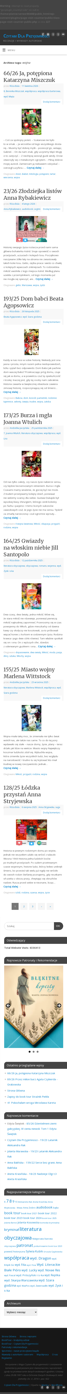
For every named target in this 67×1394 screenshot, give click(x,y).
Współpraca (43, 1354)
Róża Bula (14, 86)
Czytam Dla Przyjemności (26, 35)
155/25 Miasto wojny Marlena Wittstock (29, 673)
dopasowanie (22, 652)
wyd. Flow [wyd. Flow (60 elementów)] (31, 1265)
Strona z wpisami (28, 1336)
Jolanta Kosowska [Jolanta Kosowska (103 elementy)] (28, 1222)
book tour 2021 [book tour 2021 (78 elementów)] (29, 1213)
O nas (55, 1354)
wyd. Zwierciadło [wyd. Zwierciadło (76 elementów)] (39, 1285)
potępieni (44, 173)
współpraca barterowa (49, 91)
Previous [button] (8, 1005)
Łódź (18, 892)
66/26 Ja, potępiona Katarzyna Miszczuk (29, 76)
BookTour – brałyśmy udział (15, 1340)
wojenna (52, 565)
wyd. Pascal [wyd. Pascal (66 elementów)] (9, 1275)
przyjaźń (55, 523)
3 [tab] (38, 1052)
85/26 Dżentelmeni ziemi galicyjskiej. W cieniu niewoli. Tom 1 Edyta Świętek (31, 1129)
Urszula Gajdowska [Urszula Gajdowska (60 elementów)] (53, 1251)
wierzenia (8, 177)
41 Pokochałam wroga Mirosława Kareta (31, 1102)
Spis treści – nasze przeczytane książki (20, 1350)
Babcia (19, 398)
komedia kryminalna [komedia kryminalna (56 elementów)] (49, 1222)
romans (43, 565)
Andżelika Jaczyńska (19, 428)
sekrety (17, 401)
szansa (33, 892)
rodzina (7, 527)
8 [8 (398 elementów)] (10, 1201)
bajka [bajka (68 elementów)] (55, 1207)
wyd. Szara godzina (32, 316)
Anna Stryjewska (46, 807)
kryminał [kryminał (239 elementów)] (11, 1229)
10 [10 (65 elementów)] (16, 1201)
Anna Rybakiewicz (12, 209)
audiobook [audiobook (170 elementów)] (44, 1207)
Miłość (37, 523)
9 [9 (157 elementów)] (13, 1201)
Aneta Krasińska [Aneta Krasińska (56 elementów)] (40, 1202)
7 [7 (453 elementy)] (7, 1201)
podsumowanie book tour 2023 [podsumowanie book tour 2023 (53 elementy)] (48, 1246)
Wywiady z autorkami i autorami (17, 1354)
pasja (59, 652)
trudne (33, 401)
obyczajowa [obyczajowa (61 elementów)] (10, 1246)
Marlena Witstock (34, 687)
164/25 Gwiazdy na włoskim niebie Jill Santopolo (30, 548)
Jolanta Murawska (17, 1151)
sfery (5, 656)
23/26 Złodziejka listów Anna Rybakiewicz (32, 194)
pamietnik (42, 398)
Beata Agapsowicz (13, 316)
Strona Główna (16, 1090)
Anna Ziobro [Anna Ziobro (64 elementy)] (29, 1207)
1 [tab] (30, 1052)
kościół (32, 398)
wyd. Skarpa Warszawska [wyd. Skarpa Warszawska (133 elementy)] (21, 1280)
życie (47, 892)
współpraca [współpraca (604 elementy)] (16, 1257)
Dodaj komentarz (51, 101)
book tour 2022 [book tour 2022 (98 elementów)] (47, 1213)
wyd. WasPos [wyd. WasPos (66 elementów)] (23, 1285)
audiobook (27, 209)
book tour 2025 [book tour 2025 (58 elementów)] (49, 1218)
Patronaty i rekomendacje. (15, 1347)
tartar (53, 173)
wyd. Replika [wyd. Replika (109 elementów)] (52, 1275)
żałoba (47, 401)
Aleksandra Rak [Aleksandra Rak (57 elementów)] (25, 1202)
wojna (17, 177)
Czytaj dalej (35, 167)
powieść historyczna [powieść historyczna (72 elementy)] (14, 1251)
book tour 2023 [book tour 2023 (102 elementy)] (13, 1218)
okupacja (45, 523)
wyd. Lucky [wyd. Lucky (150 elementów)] (29, 1270)
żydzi (42, 285)
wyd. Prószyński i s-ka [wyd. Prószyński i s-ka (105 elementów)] (30, 1275)
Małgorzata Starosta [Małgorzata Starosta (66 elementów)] (42, 1238)
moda (52, 652)
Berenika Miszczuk (15, 91)
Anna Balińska (15, 1162)
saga (57, 807)
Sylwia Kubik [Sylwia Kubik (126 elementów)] (34, 1251)
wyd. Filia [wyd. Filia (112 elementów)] (20, 1265)
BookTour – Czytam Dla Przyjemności (20, 1343)
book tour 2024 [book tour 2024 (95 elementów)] (32, 1218)
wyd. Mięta (9, 96)
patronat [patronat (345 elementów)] (24, 1245)
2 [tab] (34, 1052)
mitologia (33, 173)
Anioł (18, 173)
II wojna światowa (24, 523)
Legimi (37, 209)
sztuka (12, 656)
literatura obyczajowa (32, 433)
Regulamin (7, 1358)
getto (18, 285)
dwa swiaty (35, 652)
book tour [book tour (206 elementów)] (12, 1213)
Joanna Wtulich (13, 433)
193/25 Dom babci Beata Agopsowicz (33, 302)
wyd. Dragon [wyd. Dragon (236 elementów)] (40, 1258)
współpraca (31, 91)
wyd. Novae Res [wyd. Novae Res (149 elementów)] (49, 1270)
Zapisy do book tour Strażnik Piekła (28, 1096)
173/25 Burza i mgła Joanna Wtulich (27, 418)
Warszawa (27, 285)
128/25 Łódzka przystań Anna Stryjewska (22, 794)
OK (57, 925)
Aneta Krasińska (17, 1174)
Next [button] (58, 1005)
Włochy (20, 656)
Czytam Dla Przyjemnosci (22, 1140)
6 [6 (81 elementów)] (5, 1201)
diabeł (25, 173)
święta (25, 401)
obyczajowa (32, 565)
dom (25, 398)
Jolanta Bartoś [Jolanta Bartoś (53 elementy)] (10, 1223)
